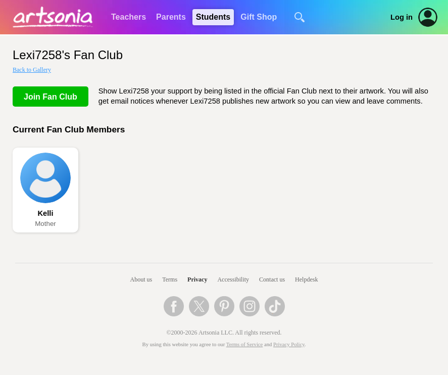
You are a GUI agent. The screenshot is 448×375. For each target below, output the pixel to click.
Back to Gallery (32, 69)
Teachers (128, 17)
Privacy (197, 279)
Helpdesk (306, 279)
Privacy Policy (289, 344)
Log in (401, 17)
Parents (171, 17)
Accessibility (233, 279)
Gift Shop (258, 17)
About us (141, 279)
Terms (169, 279)
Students (213, 17)
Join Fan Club (50, 96)
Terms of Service (244, 344)
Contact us (272, 279)
